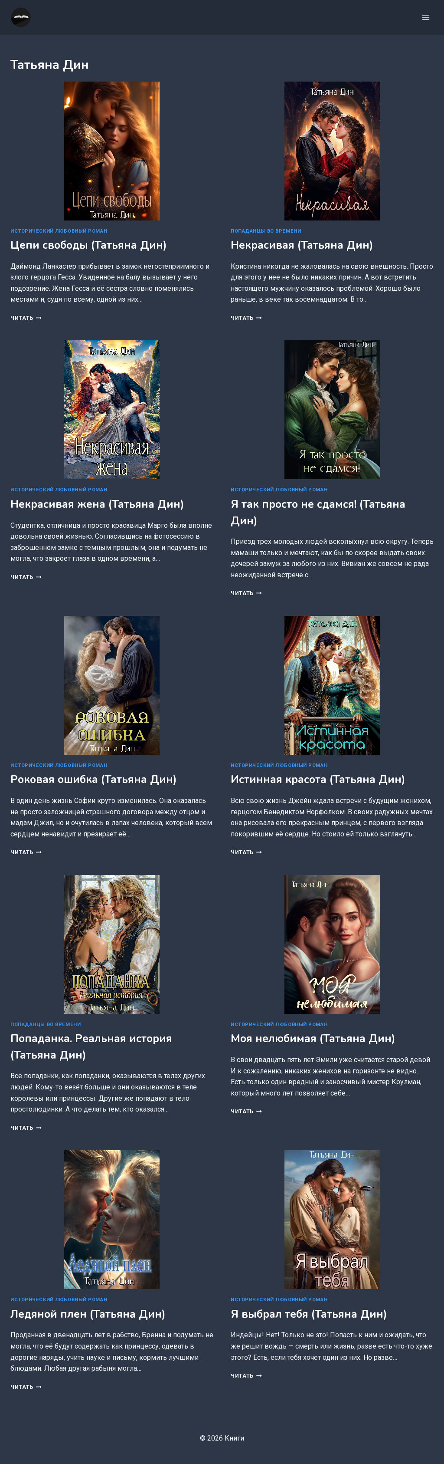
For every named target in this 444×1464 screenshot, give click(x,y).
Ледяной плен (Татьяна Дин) (88, 1314)
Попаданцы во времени (266, 231)
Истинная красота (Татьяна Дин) (318, 779)
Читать (26, 318)
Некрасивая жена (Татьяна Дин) (97, 504)
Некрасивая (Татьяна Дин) (302, 245)
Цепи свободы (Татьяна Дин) (88, 245)
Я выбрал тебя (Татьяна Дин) (309, 1314)
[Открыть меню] (426, 17)
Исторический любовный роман (58, 231)
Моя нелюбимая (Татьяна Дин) (313, 1038)
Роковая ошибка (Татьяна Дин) (93, 779)
